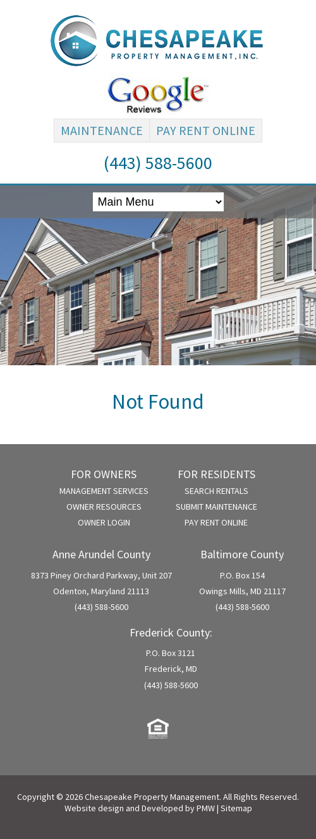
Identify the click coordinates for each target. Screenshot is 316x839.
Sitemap (236, 808)
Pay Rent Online (205, 130)
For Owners (104, 474)
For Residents (216, 474)
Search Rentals (216, 490)
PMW (206, 808)
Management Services (104, 490)
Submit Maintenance (216, 506)
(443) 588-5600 (158, 162)
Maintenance (102, 130)
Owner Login (104, 522)
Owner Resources (104, 506)
